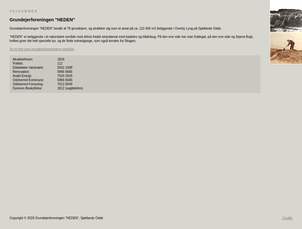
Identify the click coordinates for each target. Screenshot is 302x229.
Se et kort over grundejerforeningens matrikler (42, 49)
